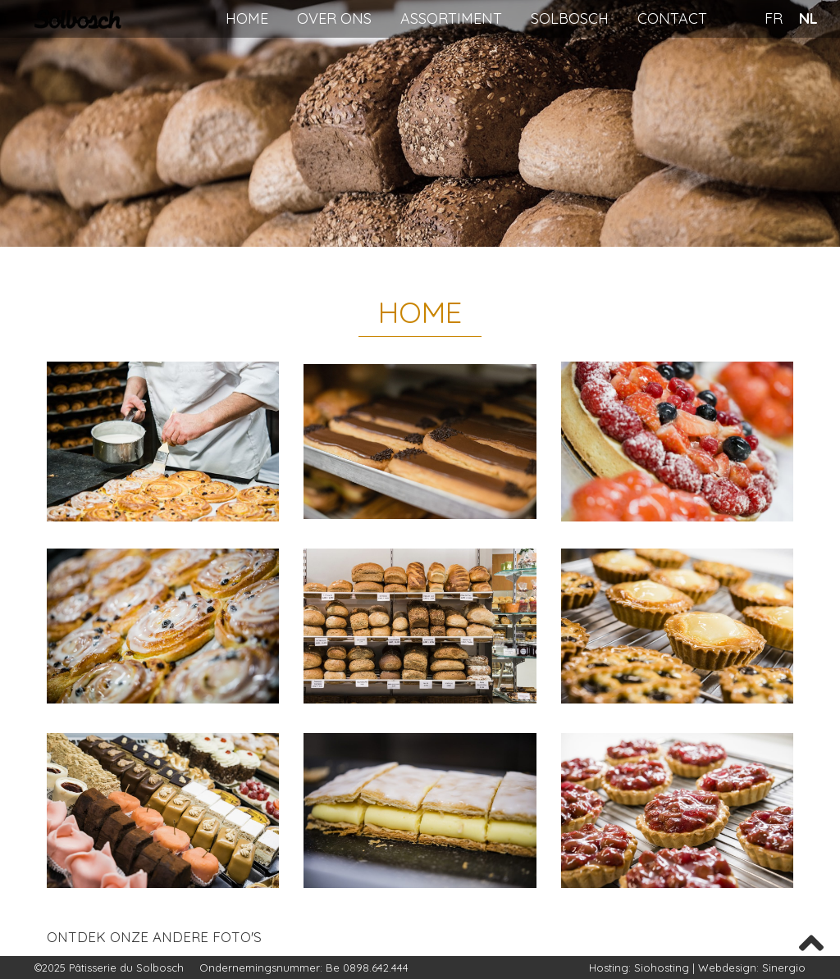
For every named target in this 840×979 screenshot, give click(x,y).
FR (774, 18)
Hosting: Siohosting (640, 967)
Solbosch (570, 18)
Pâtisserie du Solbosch (128, 967)
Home (247, 18)
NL (808, 18)
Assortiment (451, 18)
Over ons (334, 18)
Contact (672, 18)
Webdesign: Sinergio (752, 967)
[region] (420, 123)
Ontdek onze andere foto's (154, 936)
